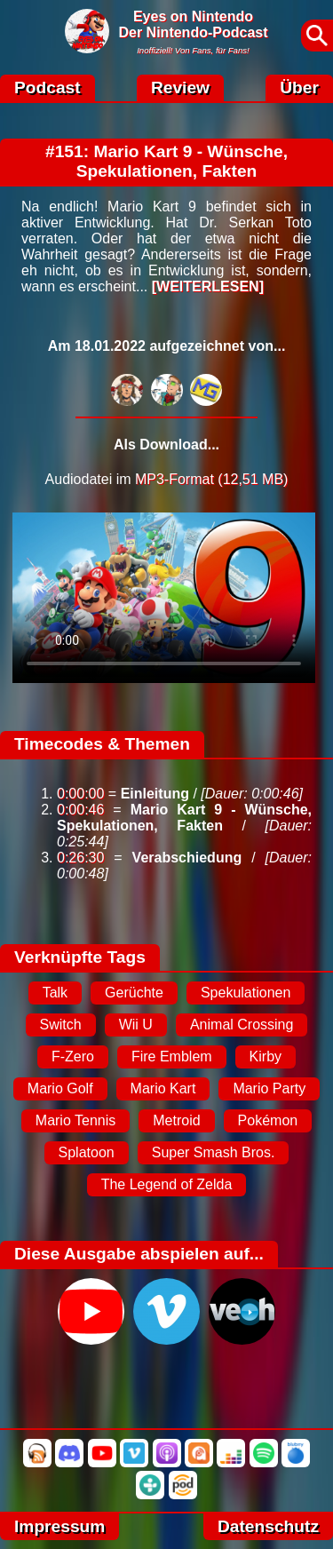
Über (299, 87)
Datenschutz (268, 1526)
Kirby (265, 1056)
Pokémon (268, 1120)
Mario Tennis (75, 1120)
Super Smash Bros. (213, 1152)
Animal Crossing (241, 1024)
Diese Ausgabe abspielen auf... (139, 1253)
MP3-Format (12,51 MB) (211, 479)
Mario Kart (163, 1088)
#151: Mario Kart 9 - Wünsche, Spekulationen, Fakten (166, 161)
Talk (55, 992)
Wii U (136, 1024)
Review (180, 87)
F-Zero (73, 1056)
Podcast (47, 87)
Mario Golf (60, 1088)
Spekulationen (245, 992)
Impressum (59, 1526)
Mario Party (269, 1088)
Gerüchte (134, 992)
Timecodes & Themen (102, 744)
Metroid (176, 1120)
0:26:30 (80, 857)
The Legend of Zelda (167, 1184)
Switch (61, 1024)
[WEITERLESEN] (208, 286)
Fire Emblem (171, 1056)
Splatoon (87, 1152)
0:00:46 (80, 809)
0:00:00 (80, 793)
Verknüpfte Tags (80, 957)
